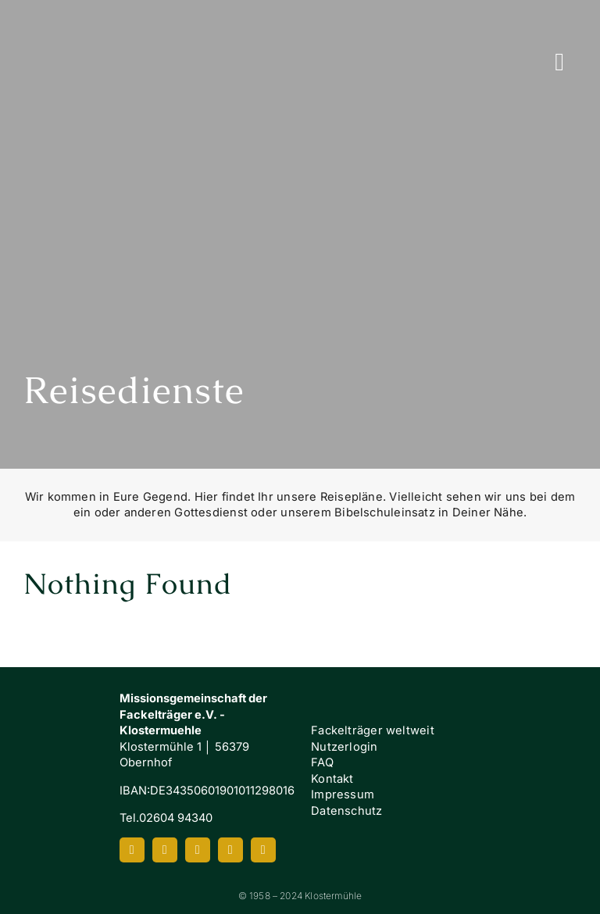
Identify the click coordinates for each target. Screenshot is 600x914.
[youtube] (197, 849)
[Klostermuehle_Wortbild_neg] (60, 748)
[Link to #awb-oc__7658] (559, 61)
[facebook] (132, 849)
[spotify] (230, 849)
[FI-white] (540, 765)
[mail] (263, 849)
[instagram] (164, 849)
